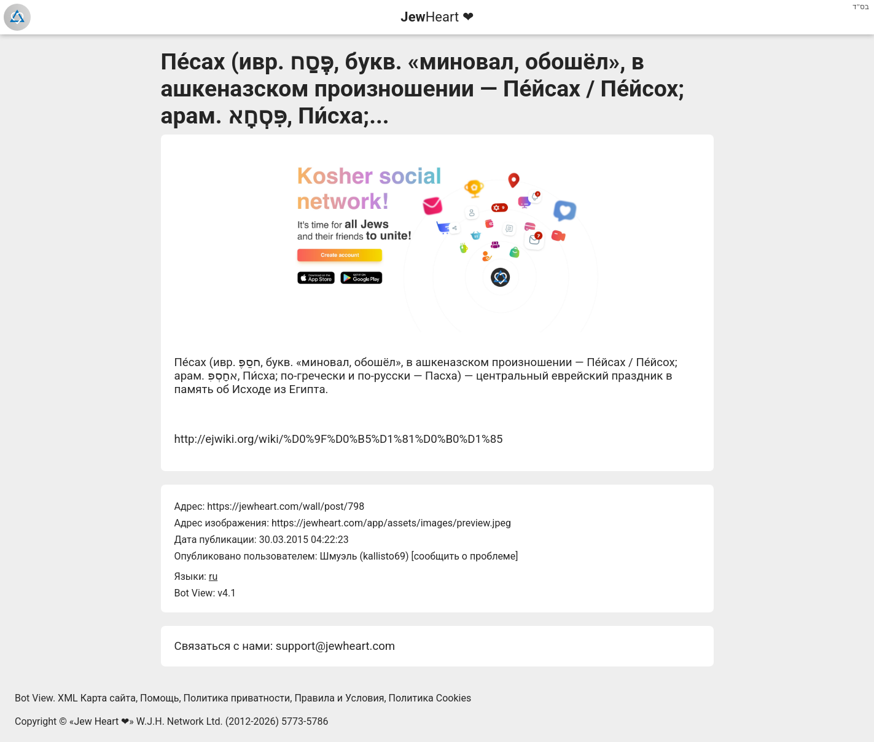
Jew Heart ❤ (101, 721)
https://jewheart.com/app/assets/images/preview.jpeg (391, 523)
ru (213, 576)
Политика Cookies (430, 698)
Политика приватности (237, 698)
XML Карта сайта (97, 698)
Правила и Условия (339, 698)
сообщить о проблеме (465, 556)
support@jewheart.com (335, 646)
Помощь (159, 698)
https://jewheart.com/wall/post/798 (285, 506)
